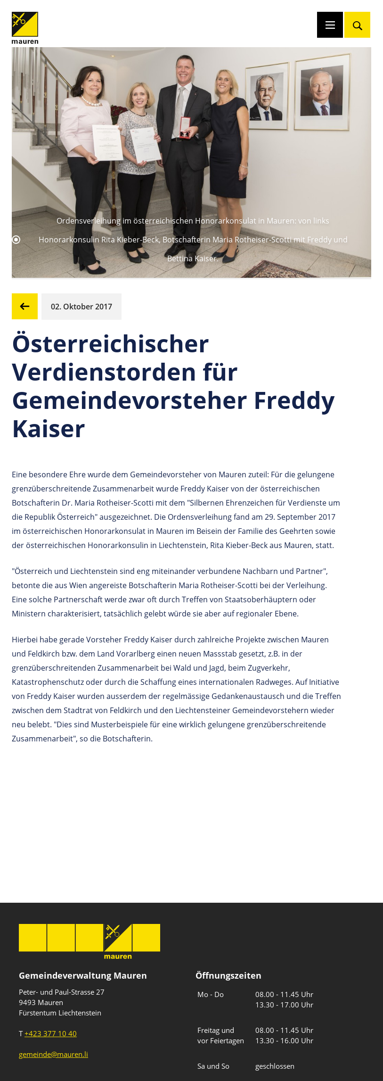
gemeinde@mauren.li (53, 1054)
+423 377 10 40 (50, 1033)
